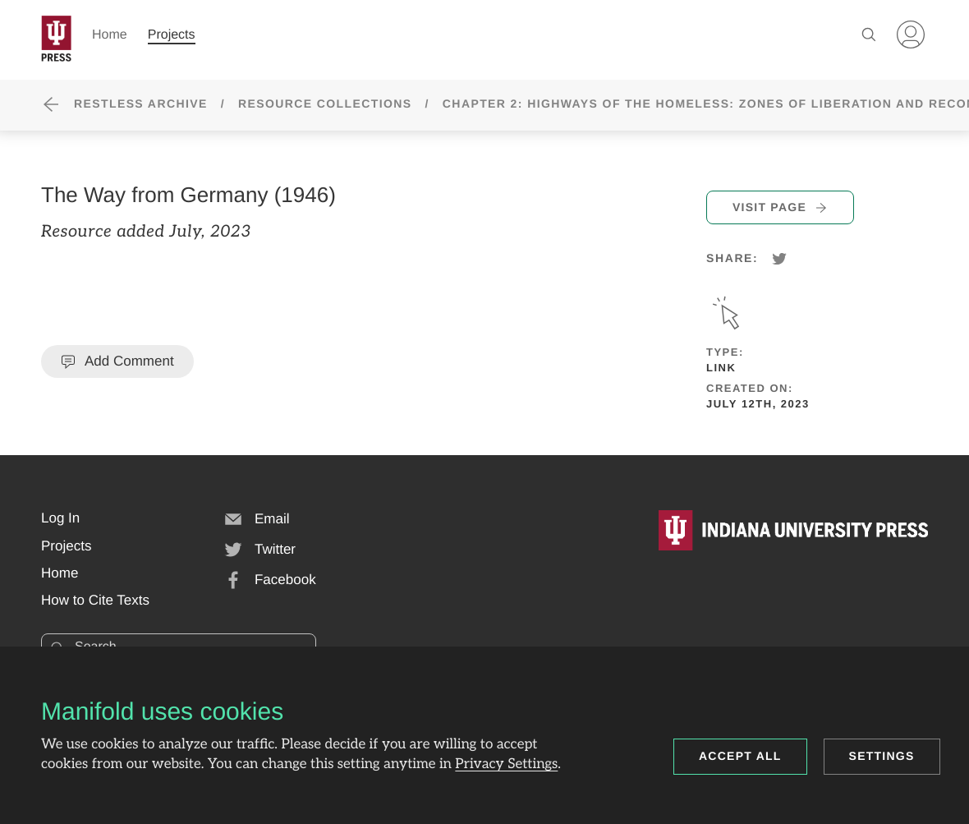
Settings (882, 755)
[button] (60, 518)
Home (109, 35)
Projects (171, 35)
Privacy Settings (506, 765)
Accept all (740, 755)
